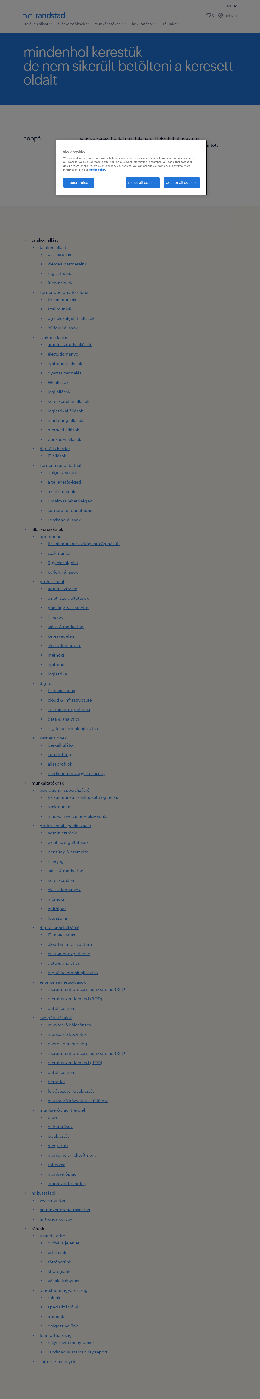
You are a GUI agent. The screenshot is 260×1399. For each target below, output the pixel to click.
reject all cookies (142, 182)
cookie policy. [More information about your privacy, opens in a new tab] (97, 169)
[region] (131, 167)
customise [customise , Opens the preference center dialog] (79, 182)
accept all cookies (181, 182)
